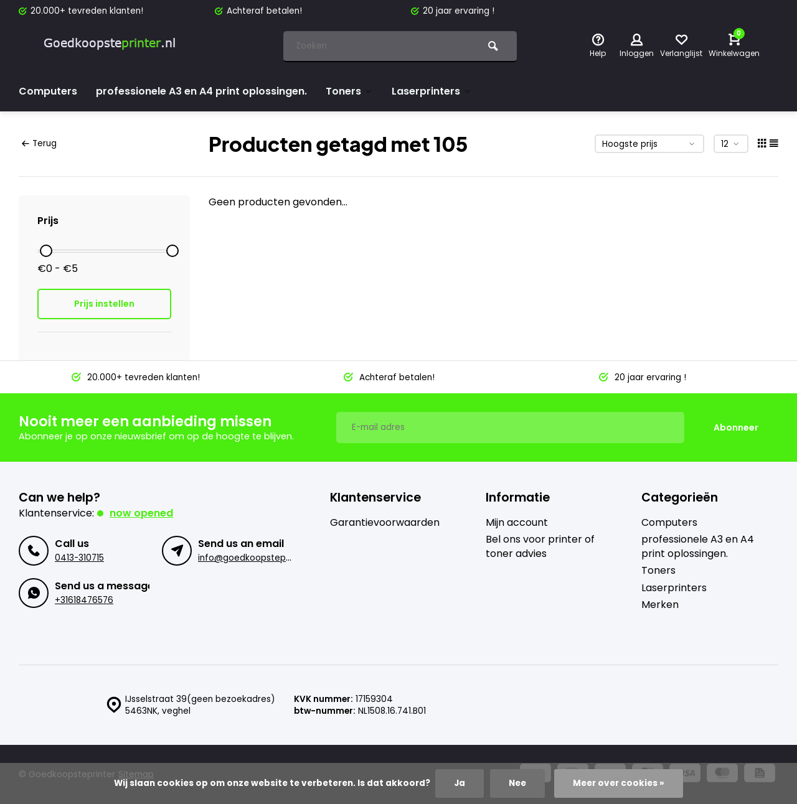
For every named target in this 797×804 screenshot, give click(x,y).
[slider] (46, 251)
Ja (459, 783)
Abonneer (736, 427)
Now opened (141, 513)
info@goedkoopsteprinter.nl (257, 558)
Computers (48, 91)
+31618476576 (84, 600)
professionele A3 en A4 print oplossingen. (201, 91)
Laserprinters (432, 91)
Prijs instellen (104, 303)
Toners (349, 91)
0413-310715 (79, 558)
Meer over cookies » (618, 783)
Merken (660, 605)
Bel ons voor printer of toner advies (540, 546)
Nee (517, 783)
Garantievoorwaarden (385, 523)
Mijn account (517, 523)
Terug (39, 143)
